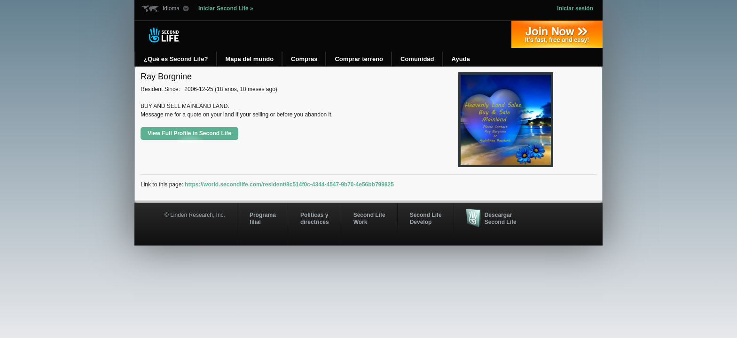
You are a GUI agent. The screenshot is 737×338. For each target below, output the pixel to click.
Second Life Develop (426, 218)
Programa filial (263, 218)
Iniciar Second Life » (225, 8)
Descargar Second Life (501, 218)
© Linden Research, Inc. (195, 215)
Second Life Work (369, 218)
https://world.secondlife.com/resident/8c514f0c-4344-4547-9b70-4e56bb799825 (289, 184)
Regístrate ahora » (557, 34)
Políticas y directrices (314, 218)
